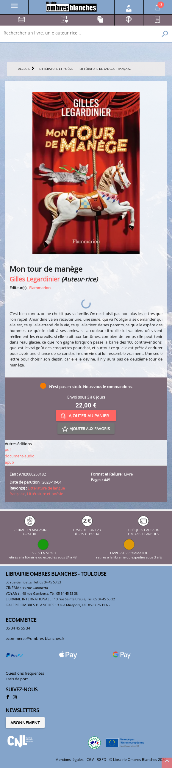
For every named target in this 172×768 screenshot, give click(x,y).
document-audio (20, 456)
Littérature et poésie (45, 493)
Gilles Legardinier (35, 279)
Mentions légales (69, 759)
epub (9, 462)
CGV (90, 759)
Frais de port (17, 679)
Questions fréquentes (25, 673)
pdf (8, 449)
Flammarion (40, 287)
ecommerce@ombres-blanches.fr (35, 638)
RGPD (101, 759)
